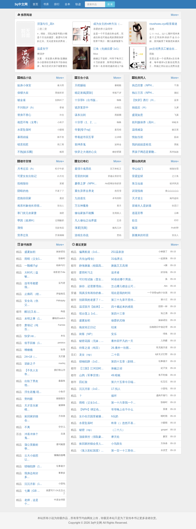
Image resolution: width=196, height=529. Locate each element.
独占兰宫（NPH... (155, 93)
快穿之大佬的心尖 (98, 152)
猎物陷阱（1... (33, 466)
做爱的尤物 (118, 320)
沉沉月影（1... (33, 483)
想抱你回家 (40, 198)
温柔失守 (42, 48)
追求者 (115, 272)
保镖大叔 (40, 93)
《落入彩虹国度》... (91, 450)
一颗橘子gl (31, 265)
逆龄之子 (29, 363)
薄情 (40, 228)
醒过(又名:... (31, 311)
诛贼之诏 (116, 368)
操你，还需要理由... (91, 286)
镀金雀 (40, 100)
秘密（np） (86, 429)
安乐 (114, 334)
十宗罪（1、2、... (98, 122)
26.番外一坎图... (121, 347)
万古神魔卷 (98, 206)
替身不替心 (40, 115)
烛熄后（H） (155, 107)
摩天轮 (115, 436)
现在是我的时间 (120, 292)
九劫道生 (98, 198)
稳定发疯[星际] (98, 93)
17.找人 (115, 388)
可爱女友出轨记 (40, 176)
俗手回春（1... (33, 342)
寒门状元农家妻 (40, 213)
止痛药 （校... (32, 294)
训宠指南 (155, 191)
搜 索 (110, 4)
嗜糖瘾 (28, 349)
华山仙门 (155, 169)
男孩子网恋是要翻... (155, 152)
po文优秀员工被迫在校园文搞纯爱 (170, 48)
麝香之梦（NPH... (98, 183)
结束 (114, 327)
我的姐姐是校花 (155, 144)
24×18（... (30, 356)
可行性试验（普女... (91, 279)
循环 (114, 395)
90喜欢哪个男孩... (122, 279)
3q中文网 (21, 4)
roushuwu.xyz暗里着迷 (163, 23)
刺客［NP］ (86, 334)
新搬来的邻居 (155, 235)
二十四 (115, 354)
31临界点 (117, 258)
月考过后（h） (40, 169)
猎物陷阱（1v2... (89, 361)
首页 (35, 4)
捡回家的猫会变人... (91, 443)
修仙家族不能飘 (98, 213)
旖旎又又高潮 (119, 265)
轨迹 (78, 4)
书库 (46, 4)
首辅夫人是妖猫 (155, 206)
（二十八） (118, 429)
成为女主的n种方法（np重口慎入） (114, 23)
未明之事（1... (33, 318)
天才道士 (155, 198)
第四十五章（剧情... (123, 361)
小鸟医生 (116, 443)
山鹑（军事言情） (90, 375)
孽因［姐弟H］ (40, 220)
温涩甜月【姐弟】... (91, 306)
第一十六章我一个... (123, 402)
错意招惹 (40, 144)
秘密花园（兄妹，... (91, 340)
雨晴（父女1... (33, 258)
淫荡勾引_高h (45, 23)
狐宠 (155, 228)
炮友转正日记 (87, 327)
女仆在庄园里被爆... (91, 416)
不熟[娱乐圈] (40, 152)
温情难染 (155, 130)
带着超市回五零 (98, 137)
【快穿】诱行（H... (155, 100)
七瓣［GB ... (32, 490)
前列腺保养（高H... (155, 122)
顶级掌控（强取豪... (91, 436)
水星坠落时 (40, 130)
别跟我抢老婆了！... (91, 299)
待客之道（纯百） (90, 347)
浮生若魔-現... (32, 391)
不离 (27, 427)
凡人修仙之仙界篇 (98, 220)
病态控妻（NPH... (155, 85)
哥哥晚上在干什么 (122, 409)
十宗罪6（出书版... (98, 100)
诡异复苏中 (98, 107)
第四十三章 (118, 313)
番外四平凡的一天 (122, 340)
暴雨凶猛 (40, 137)
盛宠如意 (155, 115)
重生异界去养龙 (98, 191)
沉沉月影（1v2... (89, 388)
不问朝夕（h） (40, 107)
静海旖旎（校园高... (91, 265)
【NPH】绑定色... (90, 409)
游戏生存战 (98, 235)
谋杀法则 (98, 115)
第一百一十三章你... (123, 450)
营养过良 (40, 235)
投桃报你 (40, 183)
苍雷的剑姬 (98, 176)
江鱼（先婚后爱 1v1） (106, 48)
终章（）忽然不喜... (123, 423)
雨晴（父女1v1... (89, 402)
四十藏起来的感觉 (122, 306)
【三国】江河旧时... (91, 368)
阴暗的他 (40, 191)
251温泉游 (117, 251)
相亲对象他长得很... (40, 206)
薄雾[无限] (98, 228)
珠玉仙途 (155, 183)
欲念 (155, 220)
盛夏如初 (29, 251)
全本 (67, 4)
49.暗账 (115, 375)
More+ (175, 14)
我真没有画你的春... (91, 292)
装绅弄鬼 (98, 144)
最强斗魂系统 (98, 169)
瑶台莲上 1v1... (88, 313)
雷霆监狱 (155, 176)
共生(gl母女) (86, 258)
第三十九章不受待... (123, 299)
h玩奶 (114, 416)
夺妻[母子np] (98, 130)
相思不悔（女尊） (40, 122)
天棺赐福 (98, 85)
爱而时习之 (86, 272)
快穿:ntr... (30, 336)
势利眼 (28, 398)
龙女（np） (86, 354)
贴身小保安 (40, 85)
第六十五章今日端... (123, 382)
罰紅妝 (83, 382)
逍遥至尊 (155, 213)
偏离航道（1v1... (89, 251)
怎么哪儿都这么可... (123, 286)
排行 (57, 4)
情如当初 (155, 137)
